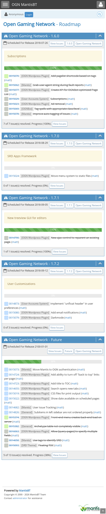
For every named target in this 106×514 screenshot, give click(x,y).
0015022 (14, 398)
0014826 (14, 412)
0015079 (14, 317)
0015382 (14, 426)
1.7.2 (55, 263)
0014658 (14, 440)
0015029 (14, 99)
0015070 (14, 76)
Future (56, 339)
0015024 (14, 176)
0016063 (14, 431)
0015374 (14, 417)
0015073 (14, 369)
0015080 (14, 312)
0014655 (14, 388)
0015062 (14, 85)
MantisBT (24, 490)
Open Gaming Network (28, 35)
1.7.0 (55, 135)
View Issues (56, 43)
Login (29, 14)
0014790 (14, 237)
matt (8, 80)
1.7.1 (55, 197)
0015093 (14, 445)
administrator (20, 498)
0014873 (14, 303)
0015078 (14, 114)
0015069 (14, 109)
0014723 (14, 383)
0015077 (14, 90)
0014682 (14, 407)
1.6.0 (55, 35)
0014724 (14, 374)
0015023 (14, 104)
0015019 (14, 393)
